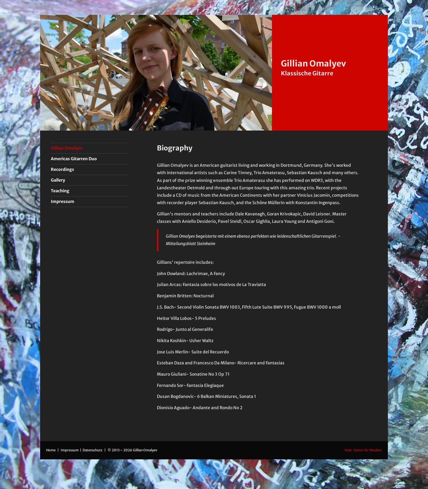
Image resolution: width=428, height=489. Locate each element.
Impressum (70, 450)
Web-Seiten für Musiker (363, 450)
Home (51, 450)
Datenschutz (93, 450)
